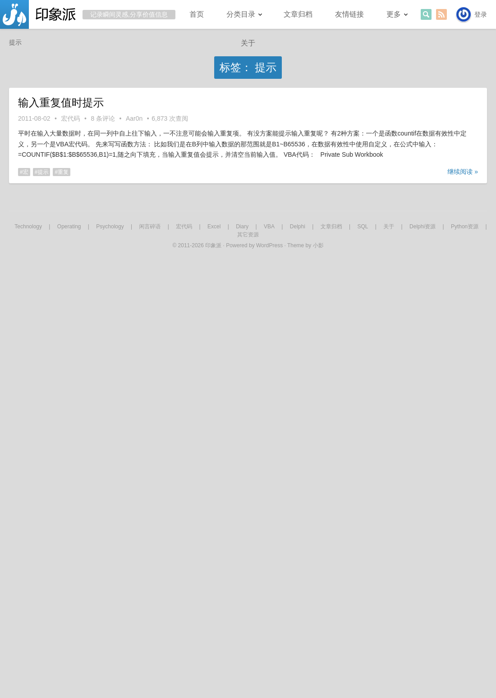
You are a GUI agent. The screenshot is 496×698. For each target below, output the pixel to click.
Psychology (110, 226)
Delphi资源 (422, 226)
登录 (480, 14)
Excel (213, 226)
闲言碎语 (150, 226)
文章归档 (298, 14)
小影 (318, 245)
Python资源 (464, 226)
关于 (248, 43)
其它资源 (248, 234)
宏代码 (70, 118)
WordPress (269, 245)
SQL (362, 226)
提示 (42, 172)
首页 (196, 14)
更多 (393, 14)
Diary (242, 226)
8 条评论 (103, 118)
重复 (63, 172)
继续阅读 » (462, 171)
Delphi (297, 226)
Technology (28, 226)
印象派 (213, 245)
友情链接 (349, 14)
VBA (269, 226)
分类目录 (240, 14)
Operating (69, 226)
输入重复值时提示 (61, 102)
